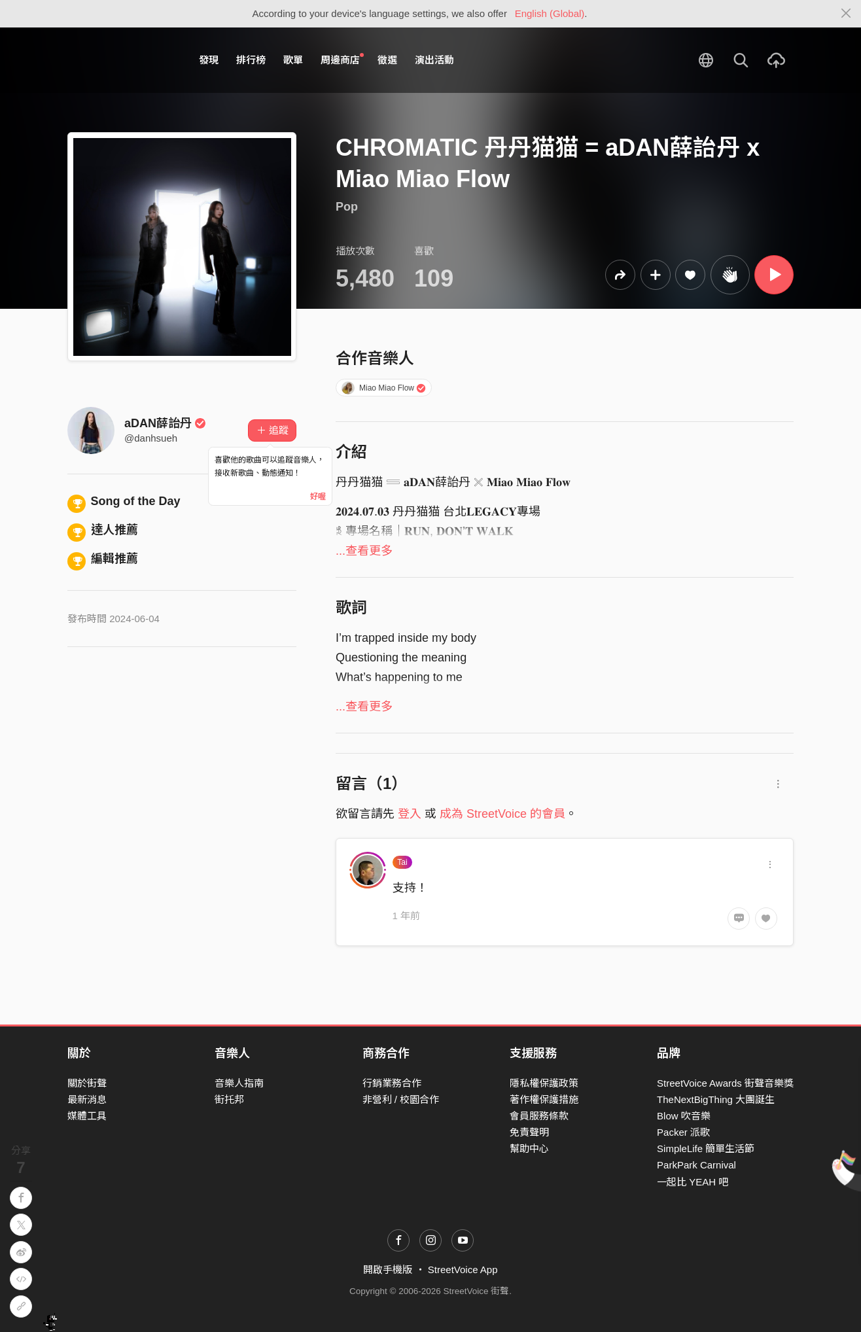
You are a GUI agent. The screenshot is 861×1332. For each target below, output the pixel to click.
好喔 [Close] (318, 496)
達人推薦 (102, 529)
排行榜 (251, 59)
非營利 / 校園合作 (401, 1099)
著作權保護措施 (544, 1099)
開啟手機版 (387, 1269)
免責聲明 (529, 1132)
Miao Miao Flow (384, 387)
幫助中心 (529, 1148)
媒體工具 (87, 1115)
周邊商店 (342, 59)
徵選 (387, 59)
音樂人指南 (239, 1083)
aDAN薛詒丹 (165, 423)
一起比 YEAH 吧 (692, 1181)
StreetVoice (121, 60)
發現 (209, 59)
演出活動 (434, 59)
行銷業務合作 (391, 1083)
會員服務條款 (539, 1115)
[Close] (846, 14)
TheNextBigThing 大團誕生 (716, 1099)
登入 (409, 813)
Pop (347, 206)
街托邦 (229, 1099)
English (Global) (550, 13)
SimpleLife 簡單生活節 (705, 1148)
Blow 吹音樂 (684, 1115)
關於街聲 (87, 1083)
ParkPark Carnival (696, 1164)
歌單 (293, 59)
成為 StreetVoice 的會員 (502, 813)
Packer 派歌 (683, 1132)
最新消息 (87, 1099)
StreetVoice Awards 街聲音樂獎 (725, 1083)
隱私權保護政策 (544, 1083)
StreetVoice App (463, 1269)
